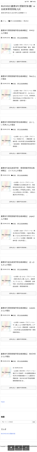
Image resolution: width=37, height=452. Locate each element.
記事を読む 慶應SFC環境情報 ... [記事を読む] (18, 61)
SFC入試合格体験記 (16, 21)
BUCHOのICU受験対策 (8, 433)
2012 (14, 37)
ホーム (4, 21)
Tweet (3, 402)
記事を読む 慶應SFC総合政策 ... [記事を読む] (18, 201)
